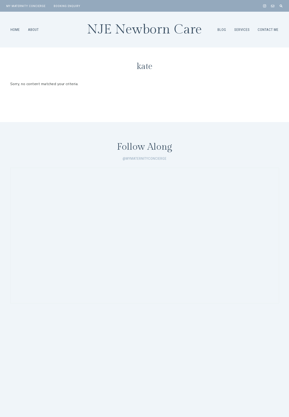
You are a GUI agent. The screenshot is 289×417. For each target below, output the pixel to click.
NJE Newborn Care (144, 29)
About (33, 30)
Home (15, 30)
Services (242, 30)
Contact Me (268, 30)
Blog (222, 30)
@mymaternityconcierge (145, 158)
